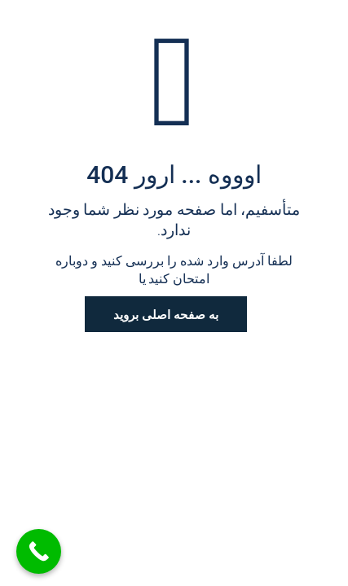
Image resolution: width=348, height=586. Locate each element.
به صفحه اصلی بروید (165, 314)
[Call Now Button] (38, 551)
